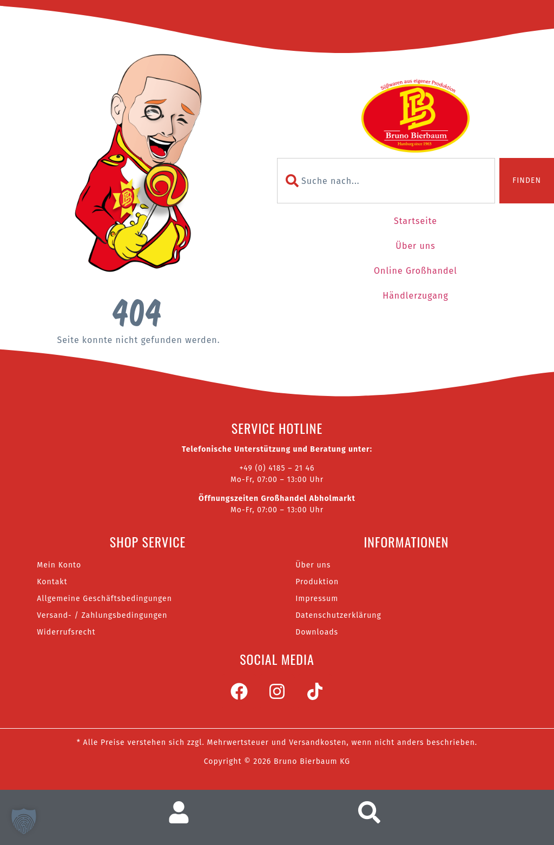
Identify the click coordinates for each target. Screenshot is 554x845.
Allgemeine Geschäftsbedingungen (104, 598)
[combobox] (386, 180)
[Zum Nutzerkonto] (183, 812)
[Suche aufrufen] (372, 812)
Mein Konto (59, 565)
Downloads (316, 632)
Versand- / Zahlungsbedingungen (102, 615)
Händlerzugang (415, 296)
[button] (24, 821)
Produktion (317, 581)
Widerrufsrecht (66, 632)
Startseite (415, 221)
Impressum (316, 598)
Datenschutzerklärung (338, 615)
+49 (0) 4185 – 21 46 (276, 468)
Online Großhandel (415, 271)
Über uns (415, 246)
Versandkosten (317, 742)
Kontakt (52, 581)
